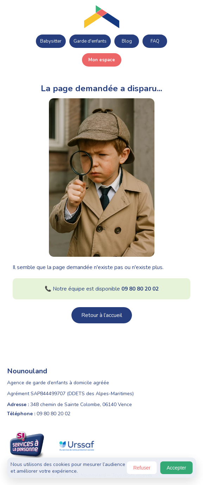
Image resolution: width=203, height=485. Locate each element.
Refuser (142, 468)
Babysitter (51, 41)
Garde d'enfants (90, 41)
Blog (127, 41)
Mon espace (101, 60)
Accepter (176, 468)
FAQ (155, 41)
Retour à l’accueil (101, 315)
